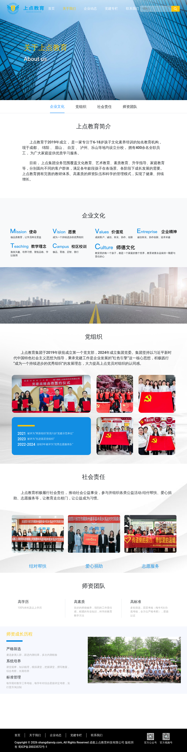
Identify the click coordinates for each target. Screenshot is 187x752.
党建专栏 (111, 8)
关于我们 (69, 8)
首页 (51, 8)
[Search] (155, 9)
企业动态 (90, 8)
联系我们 (132, 8)
